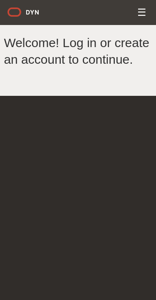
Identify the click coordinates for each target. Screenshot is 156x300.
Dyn (28, 15)
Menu (142, 13)
